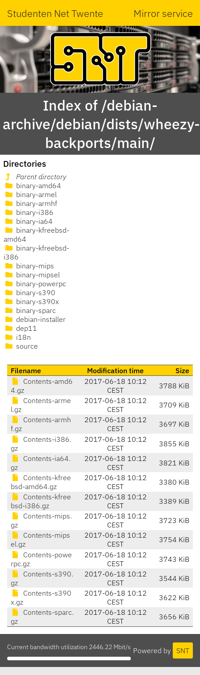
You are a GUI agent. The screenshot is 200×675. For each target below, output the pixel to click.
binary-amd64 (32, 185)
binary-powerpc (35, 283)
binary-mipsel (32, 274)
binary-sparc (30, 310)
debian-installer (35, 319)
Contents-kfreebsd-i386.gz (41, 501)
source (21, 346)
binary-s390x (31, 301)
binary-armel (30, 194)
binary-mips (29, 265)
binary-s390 (29, 292)
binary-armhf (30, 203)
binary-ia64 (28, 221)
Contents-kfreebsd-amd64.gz (41, 482)
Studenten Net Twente (55, 13)
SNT (182, 650)
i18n (17, 337)
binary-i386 (29, 212)
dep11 (20, 328)
